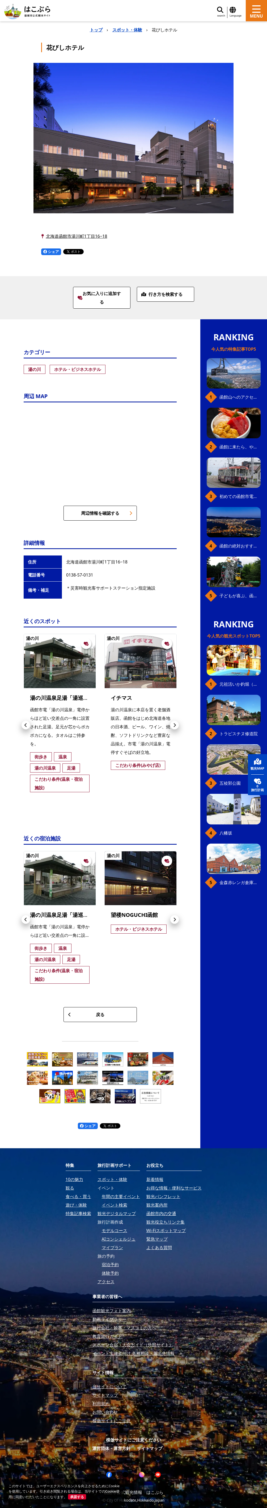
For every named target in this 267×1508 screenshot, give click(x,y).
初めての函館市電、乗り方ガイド (240, 496)
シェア (51, 251)
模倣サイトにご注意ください (133, 1440)
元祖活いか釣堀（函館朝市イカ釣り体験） (240, 684)
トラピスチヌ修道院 (238, 734)
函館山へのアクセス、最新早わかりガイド (240, 397)
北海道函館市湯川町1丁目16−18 (76, 236)
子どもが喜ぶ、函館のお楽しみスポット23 (240, 596)
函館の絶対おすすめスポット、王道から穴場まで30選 (240, 546)
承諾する (77, 1496)
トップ (96, 30)
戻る (86, 1014)
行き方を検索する (162, 294)
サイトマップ (149, 1448)
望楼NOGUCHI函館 (134, 914)
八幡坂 (225, 833)
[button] (26, 725)
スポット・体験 (127, 30)
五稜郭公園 (230, 783)
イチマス (121, 697)
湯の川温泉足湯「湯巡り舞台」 (67, 697)
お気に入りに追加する (99, 298)
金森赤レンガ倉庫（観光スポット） (240, 882)
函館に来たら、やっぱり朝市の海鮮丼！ (240, 447)
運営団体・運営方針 (111, 1448)
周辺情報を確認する (106, 513)
